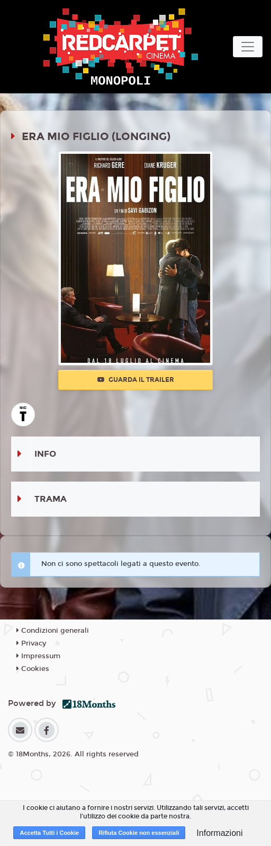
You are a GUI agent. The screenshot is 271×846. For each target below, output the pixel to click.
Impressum (38, 656)
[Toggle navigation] (248, 46)
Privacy (31, 643)
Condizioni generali (52, 630)
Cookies (32, 669)
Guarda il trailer (135, 379)
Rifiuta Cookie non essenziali (138, 833)
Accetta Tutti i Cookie (49, 833)
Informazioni (219, 833)
